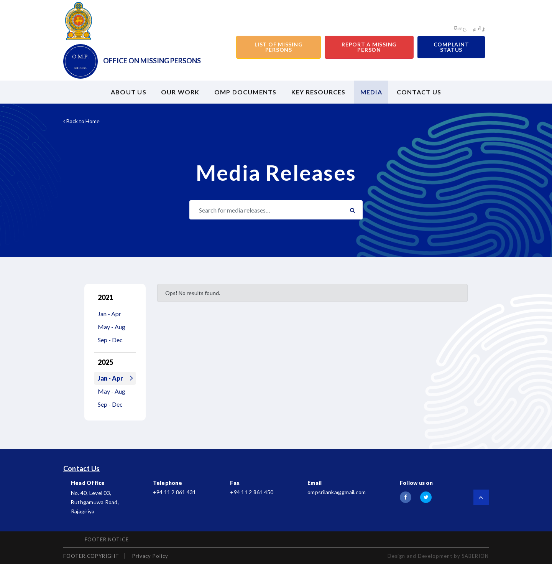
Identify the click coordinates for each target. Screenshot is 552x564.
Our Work (180, 92)
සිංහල (460, 28)
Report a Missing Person (369, 47)
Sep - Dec (110, 339)
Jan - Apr (109, 313)
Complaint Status (451, 47)
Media (371, 92)
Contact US (419, 92)
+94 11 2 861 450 (251, 492)
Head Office (88, 483)
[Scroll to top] (481, 497)
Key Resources (318, 92)
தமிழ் (479, 28)
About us (128, 92)
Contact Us (81, 468)
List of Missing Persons (278, 47)
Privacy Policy (150, 556)
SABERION (475, 556)
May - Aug (111, 326)
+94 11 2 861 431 (174, 492)
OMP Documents (245, 92)
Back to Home (81, 121)
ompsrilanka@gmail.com (336, 492)
